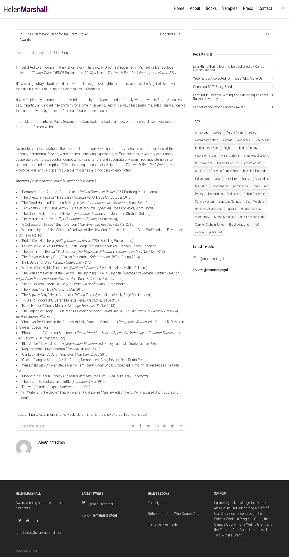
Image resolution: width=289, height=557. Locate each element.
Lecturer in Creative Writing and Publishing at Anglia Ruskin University (230, 97)
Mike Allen (201, 186)
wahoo (199, 232)
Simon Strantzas (224, 217)
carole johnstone (205, 155)
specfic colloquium (252, 217)
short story (202, 217)
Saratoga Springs (230, 201)
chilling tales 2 (35, 414)
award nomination (206, 140)
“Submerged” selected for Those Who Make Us (228, 78)
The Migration (158, 502)
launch (246, 178)
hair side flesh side (254, 171)
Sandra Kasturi (204, 201)
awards (227, 140)
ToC (127, 414)
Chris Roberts (203, 163)
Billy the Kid (262, 140)
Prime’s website (44, 127)
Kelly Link (231, 178)
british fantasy (248, 148)
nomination (240, 186)
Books (211, 8)
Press (248, 8)
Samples (230, 8)
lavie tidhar (262, 178)
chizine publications (256, 155)
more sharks (56, 414)
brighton (229, 148)
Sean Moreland (255, 201)
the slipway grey (110, 414)
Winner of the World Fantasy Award (219, 107)
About (195, 8)
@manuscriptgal (212, 258)
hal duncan (202, 178)
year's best (139, 414)
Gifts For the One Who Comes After (174, 513)
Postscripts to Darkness (223, 194)
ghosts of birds (253, 163)
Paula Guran (76, 414)
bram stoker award (207, 148)
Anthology (201, 132)
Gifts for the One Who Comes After (216, 171)
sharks (92, 414)
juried (217, 178)
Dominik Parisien (227, 163)
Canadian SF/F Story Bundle (213, 86)
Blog (64, 52)
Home (179, 8)
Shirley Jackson (251, 209)
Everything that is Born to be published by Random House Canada (230, 68)
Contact (265, 8)
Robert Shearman (255, 194)
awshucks (243, 140)
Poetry (199, 194)
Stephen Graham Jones (209, 224)
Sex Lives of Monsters (209, 209)
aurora (217, 132)
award (252, 132)
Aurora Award (235, 132)
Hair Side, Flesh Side (163, 524)
